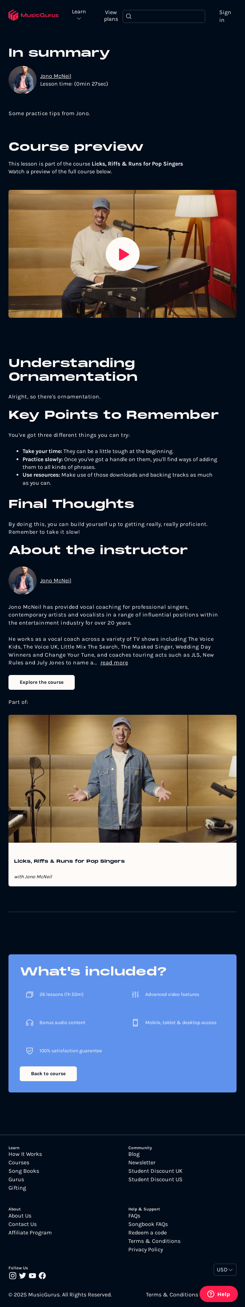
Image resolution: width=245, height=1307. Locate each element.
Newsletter (141, 1162)
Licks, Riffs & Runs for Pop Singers (69, 861)
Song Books (23, 1171)
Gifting (17, 1188)
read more (114, 662)
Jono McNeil (55, 76)
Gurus (16, 1179)
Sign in (225, 16)
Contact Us (22, 1224)
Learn (79, 12)
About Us (19, 1216)
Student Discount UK (155, 1171)
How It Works (25, 1154)
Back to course (48, 1074)
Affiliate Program (30, 1232)
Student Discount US (155, 1179)
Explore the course (41, 682)
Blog (134, 1154)
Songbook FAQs (148, 1224)
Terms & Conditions (154, 1241)
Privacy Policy (145, 1249)
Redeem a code (147, 1232)
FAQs (134, 1216)
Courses (18, 1162)
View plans (111, 15)
